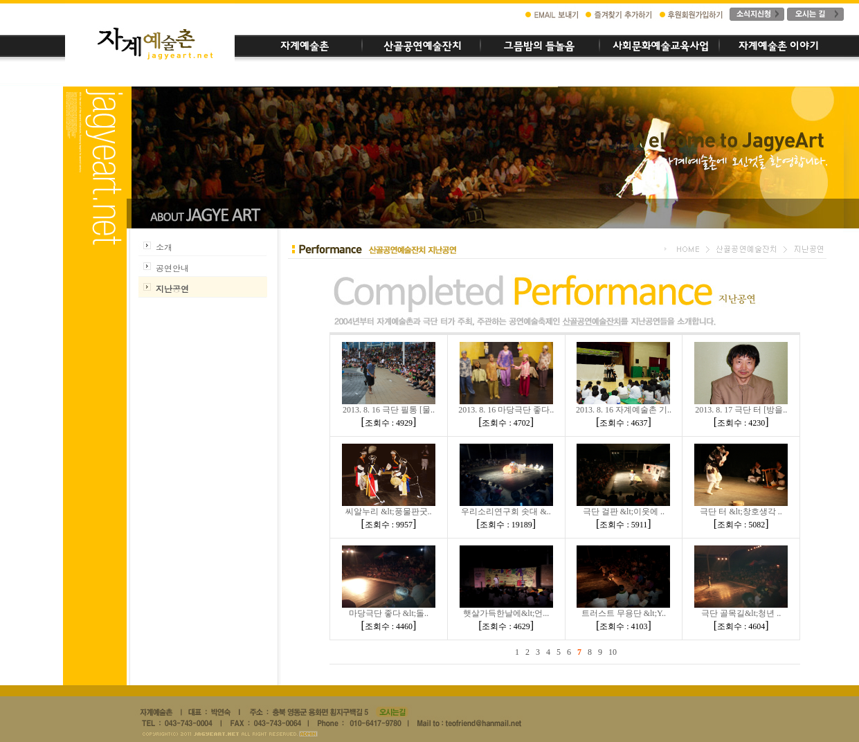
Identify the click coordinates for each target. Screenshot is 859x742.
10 (612, 652)
